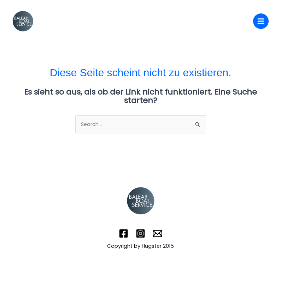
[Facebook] (123, 233)
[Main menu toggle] (261, 21)
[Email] (157, 233)
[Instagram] (140, 233)
